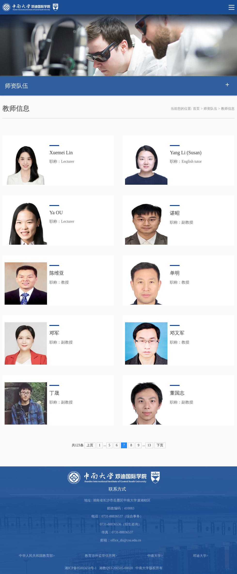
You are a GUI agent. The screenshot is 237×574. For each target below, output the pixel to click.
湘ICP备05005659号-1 (80, 568)
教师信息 (228, 108)
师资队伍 (210, 108)
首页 (196, 108)
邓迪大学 (200, 556)
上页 (90, 445)
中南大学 (155, 556)
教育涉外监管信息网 (101, 556)
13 (149, 445)
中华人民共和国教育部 (37, 556)
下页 (160, 445)
